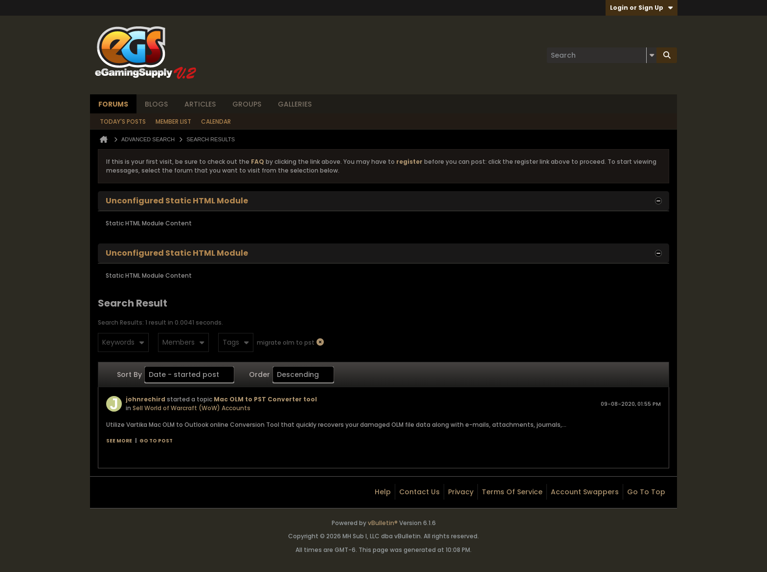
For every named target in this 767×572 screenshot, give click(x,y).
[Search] (601, 55)
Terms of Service (512, 492)
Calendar (216, 121)
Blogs (156, 104)
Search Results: (121, 322)
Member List (173, 121)
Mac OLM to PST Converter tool (265, 399)
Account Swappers (585, 492)
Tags (236, 342)
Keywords (123, 342)
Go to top (646, 492)
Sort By (129, 374)
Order (259, 374)
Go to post (156, 440)
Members (183, 342)
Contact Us (419, 492)
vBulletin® (383, 523)
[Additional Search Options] (651, 55)
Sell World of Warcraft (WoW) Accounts (191, 408)
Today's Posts (123, 121)
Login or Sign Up (641, 7)
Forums (113, 104)
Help (383, 492)
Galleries (295, 104)
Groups (246, 104)
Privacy (461, 492)
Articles (200, 104)
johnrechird (145, 399)
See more (119, 440)
